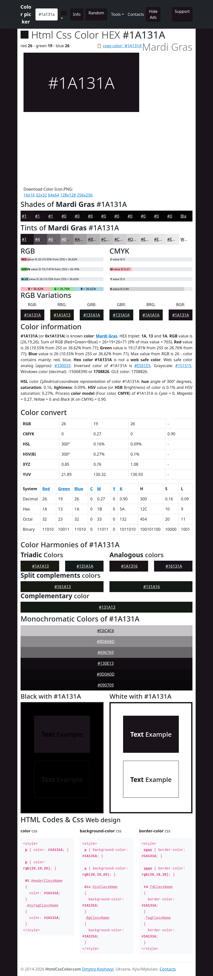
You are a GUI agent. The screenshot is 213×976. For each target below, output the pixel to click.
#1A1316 (129, 566)
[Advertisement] (81, 149)
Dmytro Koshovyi (98, 969)
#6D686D (57, 239)
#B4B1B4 (96, 239)
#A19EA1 (83, 239)
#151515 (183, 365)
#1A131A (30, 216)
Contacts (136, 14)
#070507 (109, 216)
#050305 (136, 216)
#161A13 (62, 586)
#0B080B (83, 216)
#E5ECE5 (142, 365)
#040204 (149, 216)
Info (77, 14)
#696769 (106, 652)
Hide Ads (153, 14)
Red (46, 488)
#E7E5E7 (162, 239)
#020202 (175, 216)
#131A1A (91, 315)
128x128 (68, 195)
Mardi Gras (106, 336)
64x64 (53, 195)
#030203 (162, 216)
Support (182, 11)
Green (64, 488)
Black (185, 216)
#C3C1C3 (109, 239)
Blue (79, 488)
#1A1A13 (62, 315)
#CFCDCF (123, 239)
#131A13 (107, 607)
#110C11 (56, 216)
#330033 (62, 365)
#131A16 (151, 586)
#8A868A (69, 239)
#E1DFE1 (149, 239)
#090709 (106, 685)
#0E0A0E (69, 216)
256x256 (84, 195)
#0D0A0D (105, 674)
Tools (116, 14)
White (186, 239)
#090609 (96, 216)
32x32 (41, 195)
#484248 (43, 239)
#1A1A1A (150, 315)
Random (96, 13)
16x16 (29, 195)
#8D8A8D (105, 641)
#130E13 (106, 663)
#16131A (174, 566)
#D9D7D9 (137, 239)
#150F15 (43, 216)
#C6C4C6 (105, 630)
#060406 (122, 216)
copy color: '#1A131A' (122, 45)
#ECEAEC (175, 239)
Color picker (25, 14)
